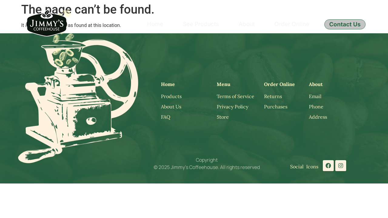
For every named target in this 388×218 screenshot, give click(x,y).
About (247, 24)
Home (155, 24)
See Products (201, 24)
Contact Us (345, 24)
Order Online (291, 24)
